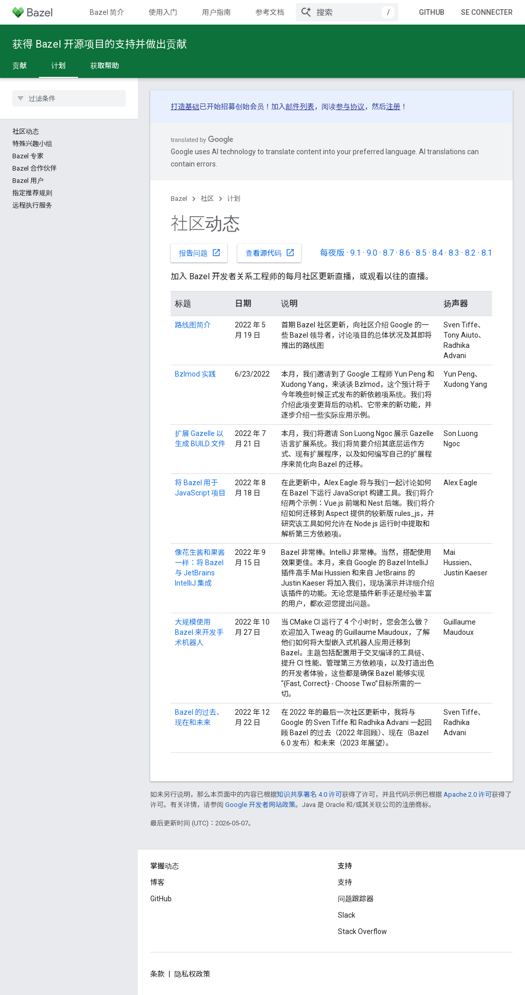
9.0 (372, 253)
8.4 (437, 253)
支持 (345, 882)
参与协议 (350, 106)
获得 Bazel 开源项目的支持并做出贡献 (99, 44)
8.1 (486, 253)
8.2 (470, 253)
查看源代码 (270, 252)
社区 (207, 198)
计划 (233, 198)
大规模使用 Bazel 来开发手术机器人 (199, 632)
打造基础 (185, 106)
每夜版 (332, 253)
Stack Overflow (362, 931)
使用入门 (163, 12)
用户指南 (216, 12)
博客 (157, 882)
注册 (393, 106)
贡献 (19, 65)
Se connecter (487, 12)
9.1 (355, 253)
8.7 (388, 253)
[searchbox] (69, 98)
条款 (157, 974)
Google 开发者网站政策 (260, 805)
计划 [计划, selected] (58, 65)
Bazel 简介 (107, 12)
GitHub (432, 12)
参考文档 (269, 12)
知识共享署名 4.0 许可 (309, 794)
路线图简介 (193, 325)
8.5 (421, 253)
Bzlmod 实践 (195, 374)
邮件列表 (300, 106)
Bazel (179, 198)
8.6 (404, 253)
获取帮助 (104, 65)
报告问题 (200, 252)
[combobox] (347, 12)
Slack (346, 915)
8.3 (454, 253)
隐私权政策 (192, 974)
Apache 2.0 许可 (467, 794)
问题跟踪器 (356, 899)
